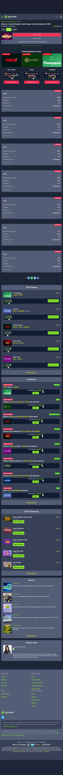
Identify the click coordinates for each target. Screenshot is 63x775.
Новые (33, 678)
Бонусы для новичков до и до (21, 432)
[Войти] (60, 17)
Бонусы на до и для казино (20, 417)
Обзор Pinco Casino (54, 414)
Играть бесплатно (11, 82)
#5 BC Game (16, 357)
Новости (3, 678)
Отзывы (14, 29)
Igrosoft (14, 565)
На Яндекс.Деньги (36, 681)
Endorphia (34, 698)
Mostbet (57, 474)
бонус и (11, 387)
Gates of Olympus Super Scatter (22, 518)
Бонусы (9, 29)
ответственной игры (17, 752)
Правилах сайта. (19, 736)
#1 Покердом (17, 293)
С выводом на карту (37, 684)
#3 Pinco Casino (18, 325)
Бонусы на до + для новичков (21, 402)
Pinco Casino (11, 70)
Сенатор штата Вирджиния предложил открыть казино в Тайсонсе (31, 597)
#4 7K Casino (17, 341)
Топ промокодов (37, 38)
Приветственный (8, 384)
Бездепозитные (5, 695)
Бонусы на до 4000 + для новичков (20, 447)
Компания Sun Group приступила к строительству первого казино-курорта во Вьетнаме (34, 630)
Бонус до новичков (15, 492)
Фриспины (4, 698)
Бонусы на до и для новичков (21, 477)
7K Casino (56, 429)
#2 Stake (15, 309)
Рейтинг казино (37, 34)
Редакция (3, 681)
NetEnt (33, 695)
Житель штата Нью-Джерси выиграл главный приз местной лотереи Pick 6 (33, 587)
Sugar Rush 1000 (18, 552)
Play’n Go (34, 704)
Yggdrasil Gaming (36, 701)
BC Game (57, 444)
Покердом (52, 70)
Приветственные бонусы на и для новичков (23, 462)
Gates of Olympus (18, 530)
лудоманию (46, 753)
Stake (58, 489)
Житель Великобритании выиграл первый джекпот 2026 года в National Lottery (34, 608)
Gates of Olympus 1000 (20, 541)
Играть (36, 393)
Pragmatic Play (16, 520)
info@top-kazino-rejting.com (10, 728)
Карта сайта (4, 687)
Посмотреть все (31, 372)
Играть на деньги (53, 300)
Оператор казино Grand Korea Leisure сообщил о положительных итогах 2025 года (35, 618)
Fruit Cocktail (17, 564)
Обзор (3, 29)
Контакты (3, 684)
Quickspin (34, 707)
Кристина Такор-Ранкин (19, 648)
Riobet (32, 70)
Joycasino (56, 459)
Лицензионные (35, 690)
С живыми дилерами (37, 687)
